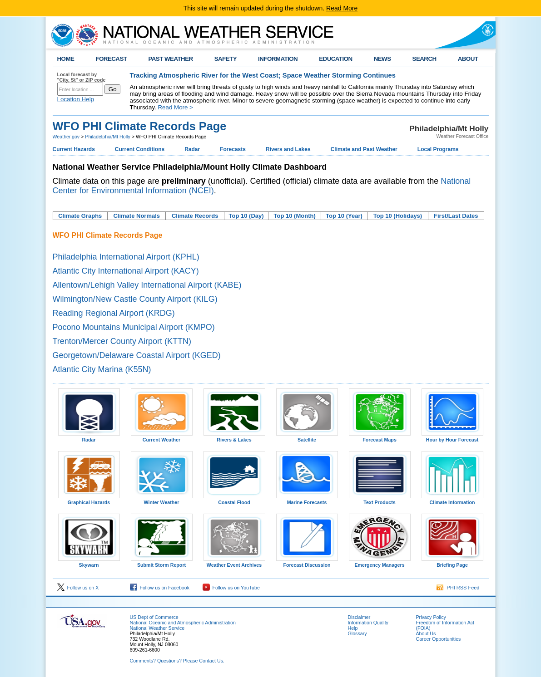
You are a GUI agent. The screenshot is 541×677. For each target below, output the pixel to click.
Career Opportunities (438, 639)
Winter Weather (162, 500)
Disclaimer (359, 617)
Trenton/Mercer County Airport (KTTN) (122, 341)
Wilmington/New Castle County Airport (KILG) (135, 299)
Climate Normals (136, 215)
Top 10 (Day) (246, 215)
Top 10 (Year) (344, 215)
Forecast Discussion (307, 563)
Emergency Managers (380, 563)
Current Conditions (139, 149)
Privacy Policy (431, 617)
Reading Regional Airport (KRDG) (114, 313)
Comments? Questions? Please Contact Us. (177, 660)
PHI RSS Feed (458, 587)
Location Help (75, 99)
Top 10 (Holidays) (397, 215)
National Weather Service (157, 628)
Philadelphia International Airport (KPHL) (126, 256)
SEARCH (424, 58)
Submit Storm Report (162, 563)
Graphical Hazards (89, 500)
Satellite (307, 437)
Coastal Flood (234, 500)
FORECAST (111, 58)
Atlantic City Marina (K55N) (102, 369)
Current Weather (162, 437)
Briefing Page (452, 563)
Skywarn (89, 563)
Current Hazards (74, 149)
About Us (426, 633)
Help (353, 628)
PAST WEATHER (170, 58)
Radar (192, 149)
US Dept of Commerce (154, 617)
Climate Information (452, 500)
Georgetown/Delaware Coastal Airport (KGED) (137, 355)
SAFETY (225, 58)
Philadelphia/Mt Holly (107, 136)
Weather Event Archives (234, 563)
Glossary (357, 633)
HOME (65, 58)
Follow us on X (78, 587)
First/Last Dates (456, 215)
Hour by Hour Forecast (452, 437)
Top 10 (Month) (295, 215)
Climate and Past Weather (364, 149)
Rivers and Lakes (288, 149)
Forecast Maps (380, 437)
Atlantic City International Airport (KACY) (126, 270)
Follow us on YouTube (231, 587)
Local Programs (438, 149)
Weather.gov (66, 136)
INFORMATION (278, 58)
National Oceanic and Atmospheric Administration (183, 622)
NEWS (382, 58)
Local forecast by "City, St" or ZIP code (81, 77)
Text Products (380, 500)
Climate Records (195, 215)
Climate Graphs (80, 215)
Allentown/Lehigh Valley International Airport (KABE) (147, 284)
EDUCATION (335, 58)
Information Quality (368, 622)
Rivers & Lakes (234, 437)
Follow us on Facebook (160, 587)
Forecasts (233, 149)
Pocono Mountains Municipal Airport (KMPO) (134, 327)
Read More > (175, 107)
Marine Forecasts (307, 500)
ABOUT (468, 58)
